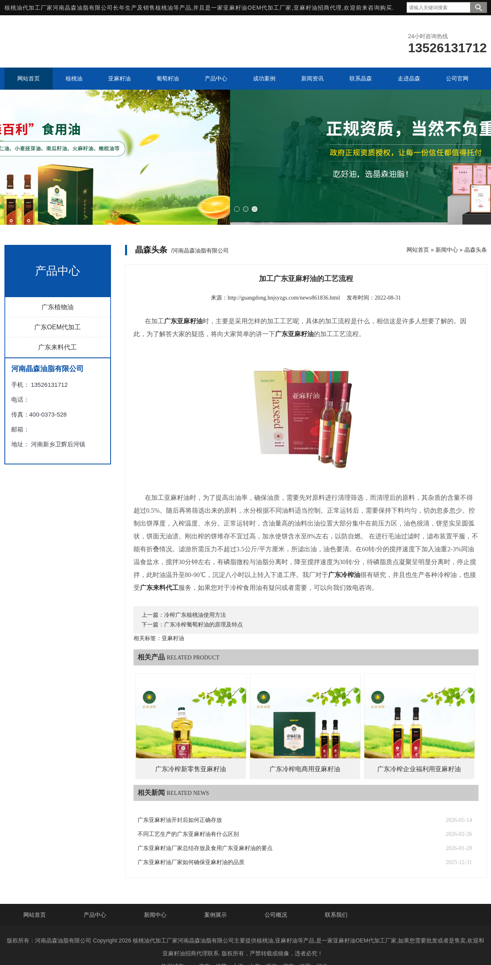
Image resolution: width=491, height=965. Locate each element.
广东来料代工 (57, 328)
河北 (322, 948)
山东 (254, 948)
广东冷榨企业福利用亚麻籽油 (419, 750)
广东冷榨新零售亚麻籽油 (190, 750)
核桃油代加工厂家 (28, 7)
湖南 (288, 948)
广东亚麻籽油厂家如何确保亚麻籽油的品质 (191, 844)
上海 (238, 948)
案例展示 (215, 896)
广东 (204, 948)
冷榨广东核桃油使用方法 (195, 597)
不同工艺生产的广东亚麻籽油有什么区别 (188, 816)
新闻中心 (447, 231)
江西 (305, 948)
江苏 (221, 948)
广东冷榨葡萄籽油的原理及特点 (203, 607)
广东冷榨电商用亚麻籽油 (304, 750)
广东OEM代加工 (57, 308)
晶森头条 (475, 231)
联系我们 (336, 896)
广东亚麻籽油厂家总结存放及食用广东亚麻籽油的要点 (205, 830)
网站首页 (418, 231)
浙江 (271, 948)
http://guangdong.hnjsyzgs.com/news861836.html (284, 279)
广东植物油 (57, 288)
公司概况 (276, 896)
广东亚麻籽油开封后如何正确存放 (180, 802)
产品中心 (95, 896)
